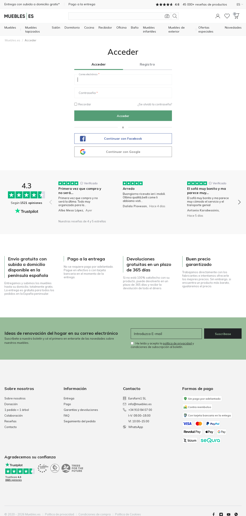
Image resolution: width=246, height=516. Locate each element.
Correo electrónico (88, 74)
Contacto (10, 427)
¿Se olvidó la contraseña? (155, 104)
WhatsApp (133, 427)
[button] (217, 16)
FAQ (66, 415)
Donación (11, 404)
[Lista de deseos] (227, 16)
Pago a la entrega (82, 4)
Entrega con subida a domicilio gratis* (32, 4)
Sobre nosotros (15, 398)
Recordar (82, 104)
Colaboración (13, 415)
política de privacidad (177, 343)
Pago (67, 404)
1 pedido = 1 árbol (16, 410)
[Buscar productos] (123, 16)
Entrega (69, 398)
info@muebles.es (137, 404)
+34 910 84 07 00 (137, 410)
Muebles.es (12, 40)
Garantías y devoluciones (81, 410)
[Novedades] (233, 27)
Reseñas (10, 421)
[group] (80, 199)
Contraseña (87, 93)
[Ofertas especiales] (209, 29)
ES (240, 4)
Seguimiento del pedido (80, 421)
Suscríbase (223, 334)
